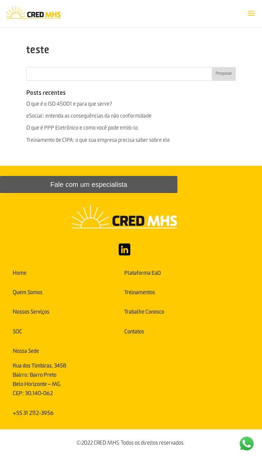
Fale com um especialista (88, 184)
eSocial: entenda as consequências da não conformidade (89, 117)
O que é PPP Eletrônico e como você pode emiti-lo (82, 129)
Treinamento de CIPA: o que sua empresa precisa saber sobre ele (98, 141)
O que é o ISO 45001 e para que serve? (69, 105)
